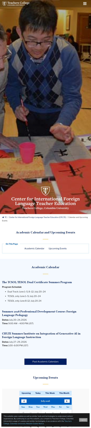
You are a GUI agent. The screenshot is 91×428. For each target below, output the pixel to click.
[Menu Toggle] (85, 3)
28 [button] (23, 413)
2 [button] (52, 413)
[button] (24, 401)
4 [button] (67, 413)
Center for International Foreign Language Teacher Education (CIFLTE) (37, 217)
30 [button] (38, 413)
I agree (83, 420)
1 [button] (45, 413)
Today (38, 393)
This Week (50, 393)
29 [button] (30, 413)
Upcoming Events (58, 248)
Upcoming (26, 393)
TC (4, 217)
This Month (64, 393)
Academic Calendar (34, 248)
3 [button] (60, 413)
